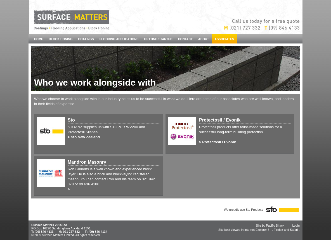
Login (296, 225)
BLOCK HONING (61, 39)
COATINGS (86, 39)
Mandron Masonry (87, 162)
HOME (38, 39)
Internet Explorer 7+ (257, 229)
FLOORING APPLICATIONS (119, 39)
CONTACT (185, 39)
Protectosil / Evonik (219, 120)
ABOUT (203, 39)
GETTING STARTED (158, 39)
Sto (71, 120)
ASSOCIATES (224, 39)
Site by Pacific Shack (270, 225)
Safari (294, 229)
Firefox (278, 229)
